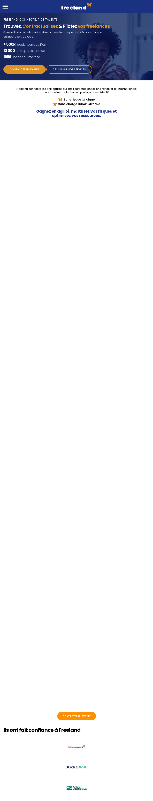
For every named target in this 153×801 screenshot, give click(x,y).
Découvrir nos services (69, 69)
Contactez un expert (24, 69)
